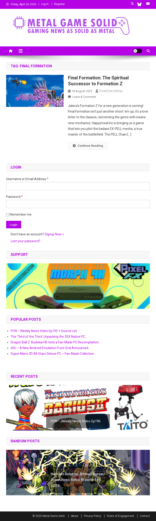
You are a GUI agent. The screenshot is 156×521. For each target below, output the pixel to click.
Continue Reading (88, 145)
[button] (78, 286)
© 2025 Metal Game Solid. (49, 516)
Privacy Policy (92, 516)
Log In (45, 4)
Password (14, 197)
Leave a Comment (84, 96)
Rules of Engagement (120, 516)
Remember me (19, 214)
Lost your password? (25, 241)
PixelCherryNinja (111, 91)
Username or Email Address (27, 179)
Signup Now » (54, 234)
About (74, 516)
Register (59, 4)
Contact (145, 516)
